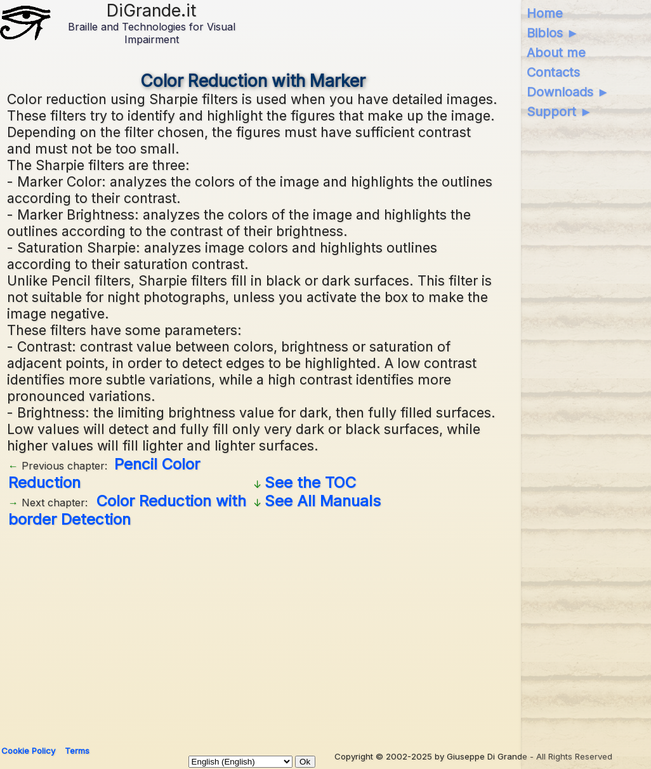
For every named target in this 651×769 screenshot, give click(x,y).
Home (545, 13)
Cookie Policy (28, 751)
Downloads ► (568, 92)
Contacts (553, 72)
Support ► (560, 111)
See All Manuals (323, 501)
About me (556, 52)
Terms (77, 751)
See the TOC (310, 482)
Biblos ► (553, 33)
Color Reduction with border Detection (127, 510)
